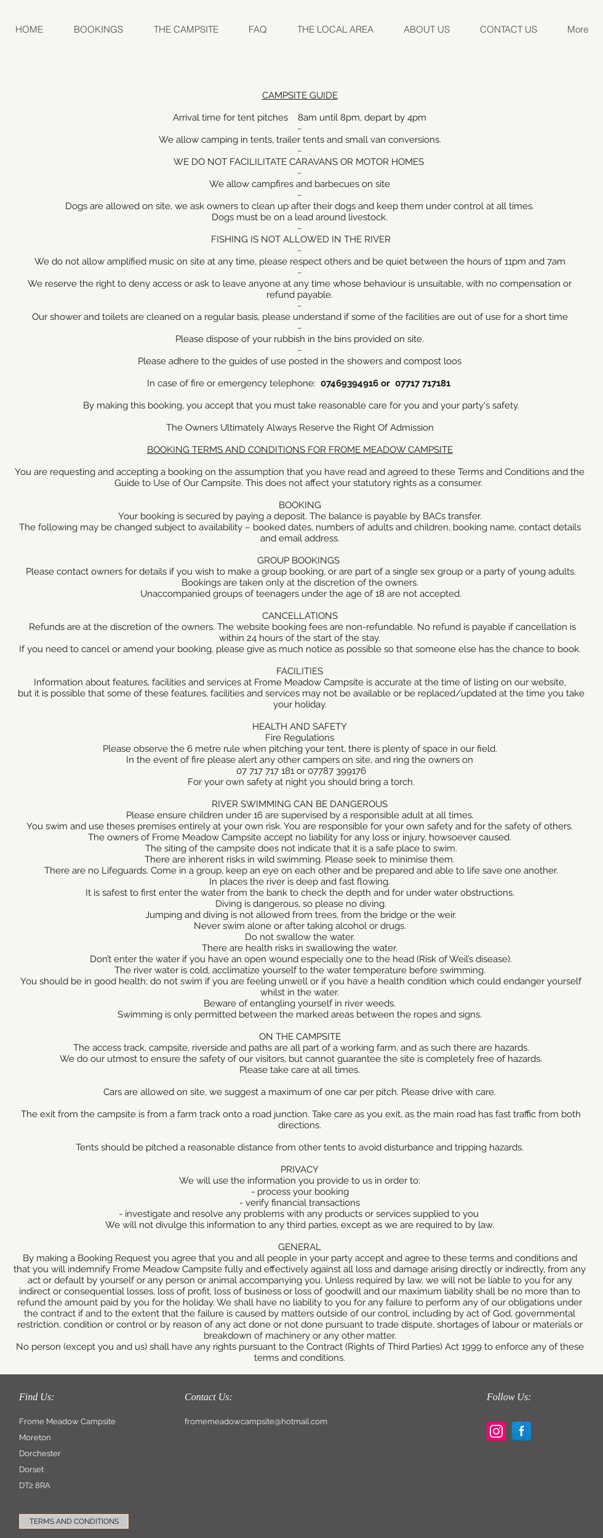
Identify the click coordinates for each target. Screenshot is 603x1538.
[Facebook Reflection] (521, 1431)
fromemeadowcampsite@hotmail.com (256, 1421)
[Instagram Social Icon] (496, 1431)
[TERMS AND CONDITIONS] (74, 1521)
